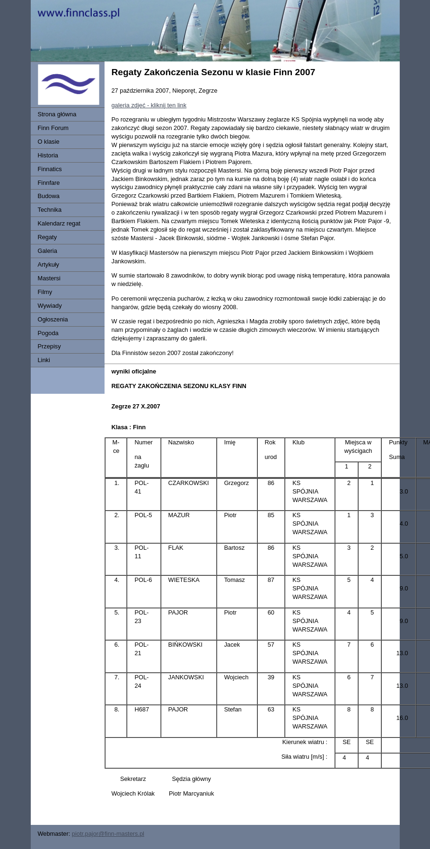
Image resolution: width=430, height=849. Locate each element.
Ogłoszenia (53, 319)
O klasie (49, 141)
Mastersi (49, 278)
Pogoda (48, 333)
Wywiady (50, 305)
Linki (44, 360)
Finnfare (49, 182)
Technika (50, 209)
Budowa (49, 195)
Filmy (45, 291)
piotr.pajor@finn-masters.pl (108, 833)
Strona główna (57, 114)
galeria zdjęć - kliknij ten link (149, 105)
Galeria (47, 250)
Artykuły (49, 264)
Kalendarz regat (59, 223)
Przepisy (49, 346)
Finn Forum (53, 127)
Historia (48, 155)
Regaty (47, 237)
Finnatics (50, 169)
